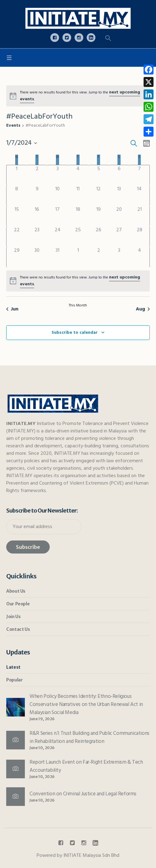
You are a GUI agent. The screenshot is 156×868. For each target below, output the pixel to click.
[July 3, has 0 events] (57, 175)
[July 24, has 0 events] (57, 236)
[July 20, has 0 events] (119, 216)
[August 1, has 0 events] (78, 257)
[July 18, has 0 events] (78, 216)
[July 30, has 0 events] (37, 257)
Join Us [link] (13, 616)
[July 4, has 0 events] (78, 175)
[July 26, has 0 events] (98, 236)
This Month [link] (78, 306)
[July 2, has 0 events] (37, 175)
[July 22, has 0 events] (17, 236)
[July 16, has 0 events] (37, 216)
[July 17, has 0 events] (57, 216)
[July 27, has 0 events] (119, 236)
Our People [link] (18, 604)
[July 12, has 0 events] (98, 195)
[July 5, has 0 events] (98, 175)
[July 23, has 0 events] (37, 236)
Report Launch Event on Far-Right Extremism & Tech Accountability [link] (86, 766)
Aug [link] (143, 309)
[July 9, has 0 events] (37, 195)
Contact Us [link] (18, 629)
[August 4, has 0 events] (139, 257)
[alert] (78, 95)
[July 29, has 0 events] (17, 257)
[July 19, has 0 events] (98, 216)
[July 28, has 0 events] (139, 236)
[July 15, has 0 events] (17, 216)
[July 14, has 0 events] (139, 195)
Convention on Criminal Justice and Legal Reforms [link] (83, 794)
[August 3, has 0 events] (119, 257)
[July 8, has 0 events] (17, 195)
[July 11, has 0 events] (78, 195)
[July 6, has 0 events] (119, 175)
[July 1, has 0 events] (17, 175)
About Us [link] (15, 591)
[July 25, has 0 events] (78, 236)
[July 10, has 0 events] (57, 195)
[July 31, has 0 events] (57, 257)
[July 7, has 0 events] (139, 175)
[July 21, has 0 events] (139, 216)
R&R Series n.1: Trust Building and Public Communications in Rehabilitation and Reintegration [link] (89, 737)
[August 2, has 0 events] (98, 257)
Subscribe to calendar (75, 332)
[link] (78, 18)
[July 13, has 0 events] (119, 195)
